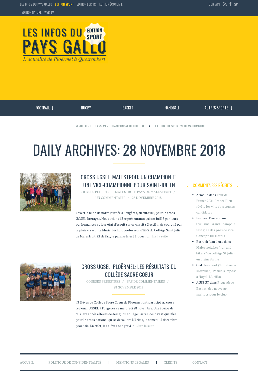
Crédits (170, 362)
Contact (214, 4)
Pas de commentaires (146, 282)
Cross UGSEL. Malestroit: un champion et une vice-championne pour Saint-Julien (129, 181)
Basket (128, 108)
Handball (172, 108)
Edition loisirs (87, 4)
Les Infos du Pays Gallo (36, 4)
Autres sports (216, 108)
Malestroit (125, 192)
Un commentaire (110, 197)
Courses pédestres (96, 192)
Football (43, 108)
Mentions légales (132, 362)
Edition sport (64, 4)
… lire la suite (158, 236)
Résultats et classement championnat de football (110, 125)
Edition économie (111, 4)
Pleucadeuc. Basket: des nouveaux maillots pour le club (215, 288)
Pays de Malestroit (154, 192)
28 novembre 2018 (146, 197)
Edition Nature (32, 12)
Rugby (86, 108)
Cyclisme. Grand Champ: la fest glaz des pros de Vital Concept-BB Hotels (215, 230)
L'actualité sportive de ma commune (180, 125)
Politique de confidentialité (74, 362)
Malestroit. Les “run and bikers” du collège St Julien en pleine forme (215, 253)
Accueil (27, 362)
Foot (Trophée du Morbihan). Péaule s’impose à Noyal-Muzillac (216, 271)
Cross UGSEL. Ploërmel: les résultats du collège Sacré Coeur (129, 271)
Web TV (49, 12)
